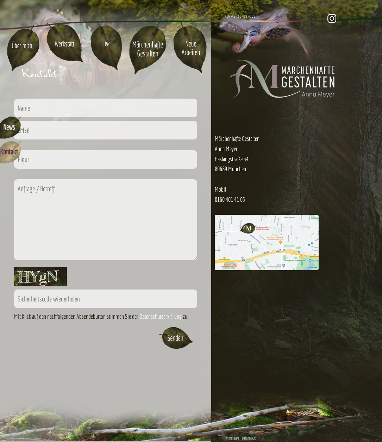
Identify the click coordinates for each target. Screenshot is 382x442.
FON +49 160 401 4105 (240, 16)
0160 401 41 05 (230, 199)
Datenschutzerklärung (160, 316)
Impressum (232, 438)
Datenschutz (249, 438)
